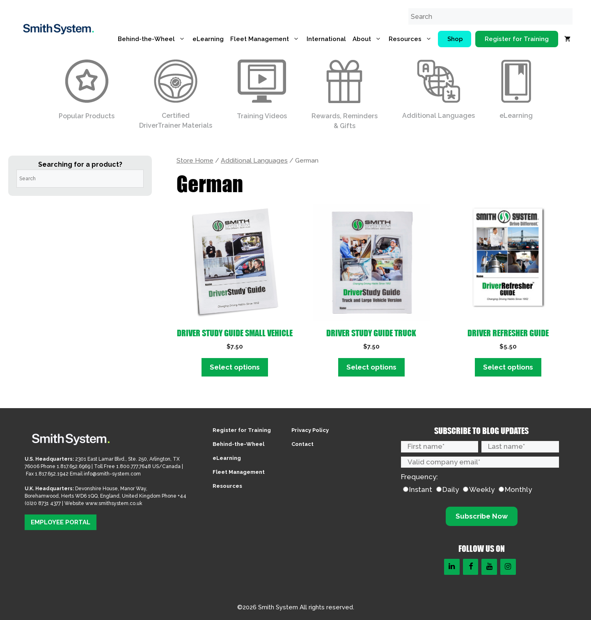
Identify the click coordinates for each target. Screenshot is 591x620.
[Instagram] (508, 567)
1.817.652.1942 (52, 474)
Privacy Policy (310, 430)
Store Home (194, 160)
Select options (235, 367)
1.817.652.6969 (73, 466)
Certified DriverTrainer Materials (175, 94)
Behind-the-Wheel (153, 39)
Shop (455, 39)
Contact (302, 444)
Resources (412, 39)
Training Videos (262, 90)
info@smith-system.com (112, 474)
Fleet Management (266, 39)
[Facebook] (471, 567)
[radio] (417, 490)
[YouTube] (489, 567)
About (369, 39)
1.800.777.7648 (133, 466)
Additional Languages (438, 89)
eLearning (208, 39)
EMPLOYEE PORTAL (60, 522)
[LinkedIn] (452, 567)
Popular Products (87, 90)
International (326, 39)
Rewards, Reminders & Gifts (345, 95)
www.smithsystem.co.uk (113, 503)
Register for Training (517, 39)
